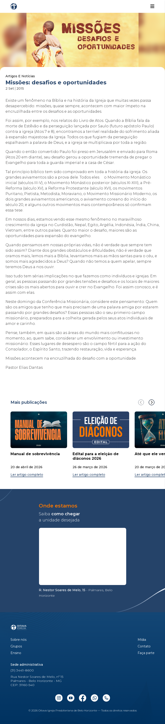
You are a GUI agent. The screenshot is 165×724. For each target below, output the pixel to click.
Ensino (15, 653)
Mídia (142, 640)
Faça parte (146, 653)
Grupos (16, 646)
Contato (144, 646)
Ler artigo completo (26, 475)
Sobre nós (18, 640)
